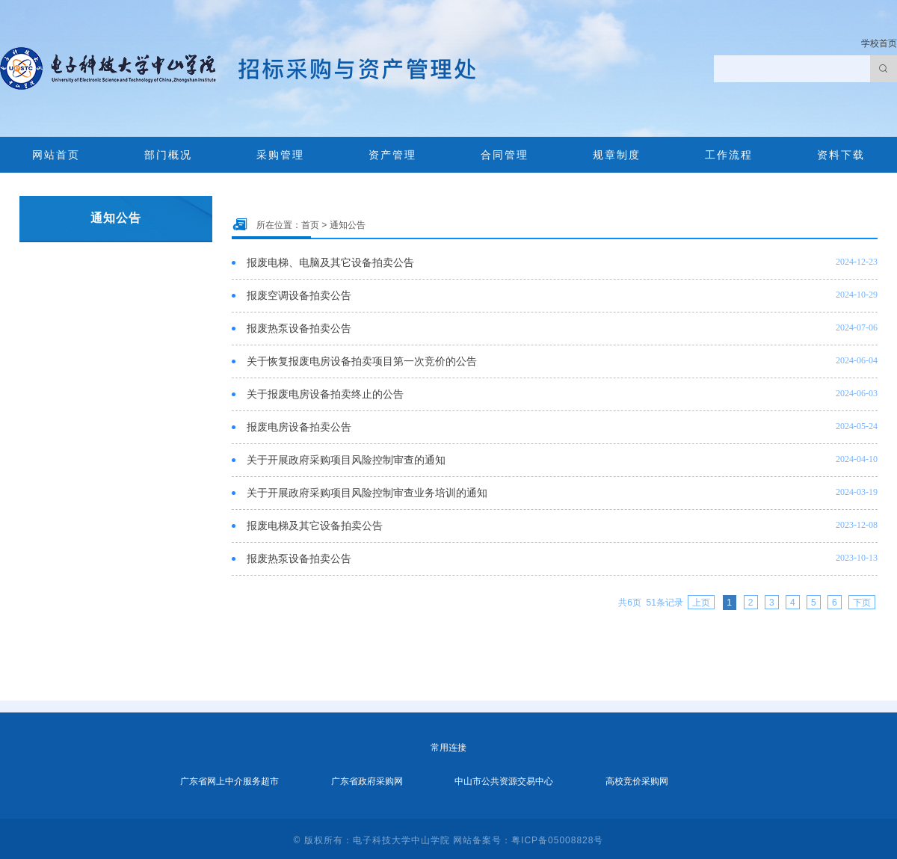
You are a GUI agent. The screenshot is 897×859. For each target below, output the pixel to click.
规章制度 (617, 155)
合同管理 (504, 155)
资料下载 (841, 155)
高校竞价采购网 (636, 781)
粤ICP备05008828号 (557, 840)
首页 (310, 225)
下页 (862, 602)
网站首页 (56, 155)
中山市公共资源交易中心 (503, 781)
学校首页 (879, 43)
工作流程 (729, 155)
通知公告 (348, 225)
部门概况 (168, 155)
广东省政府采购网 (367, 781)
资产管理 (392, 155)
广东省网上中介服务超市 (229, 781)
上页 (701, 602)
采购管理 (280, 155)
